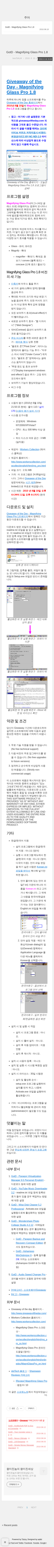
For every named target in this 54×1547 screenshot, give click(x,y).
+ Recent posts (9, 1525)
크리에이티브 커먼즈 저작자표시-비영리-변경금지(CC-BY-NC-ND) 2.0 (29, 132)
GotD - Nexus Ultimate (17, 1438)
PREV (20, 1507)
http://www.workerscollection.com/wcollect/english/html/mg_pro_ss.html (31, 1339)
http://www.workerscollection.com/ (28, 1321)
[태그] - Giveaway (20, 1294)
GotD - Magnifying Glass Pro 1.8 (19, 27)
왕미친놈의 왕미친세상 (20, 1468)
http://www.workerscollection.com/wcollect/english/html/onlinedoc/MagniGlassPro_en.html (31, 1359)
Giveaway (24, 1420)
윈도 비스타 (17, 338)
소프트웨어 (13, 1420)
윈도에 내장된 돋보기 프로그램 (31, 1149)
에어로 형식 (22, 342)
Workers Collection (29, 449)
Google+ (43, 1543)
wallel (40, 1539)
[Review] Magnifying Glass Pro (31, 1381)
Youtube (36, 1543)
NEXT (33, 1507)
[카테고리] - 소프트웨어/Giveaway (28, 1290)
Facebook (28, 1543)
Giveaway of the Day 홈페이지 (22, 102)
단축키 (14, 284)
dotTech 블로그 (19, 1371)
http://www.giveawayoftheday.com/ (28, 1313)
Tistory (24, 1539)
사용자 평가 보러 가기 (27, 411)
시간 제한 (30, 482)
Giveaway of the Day (35, 478)
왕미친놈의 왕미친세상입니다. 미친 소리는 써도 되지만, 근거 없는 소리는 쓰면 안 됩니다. (21, 1476)
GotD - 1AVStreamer (16, 1442)
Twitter (20, 1543)
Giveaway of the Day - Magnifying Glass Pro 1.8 (25, 87)
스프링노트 (22, 1392)
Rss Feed (11, 1543)
